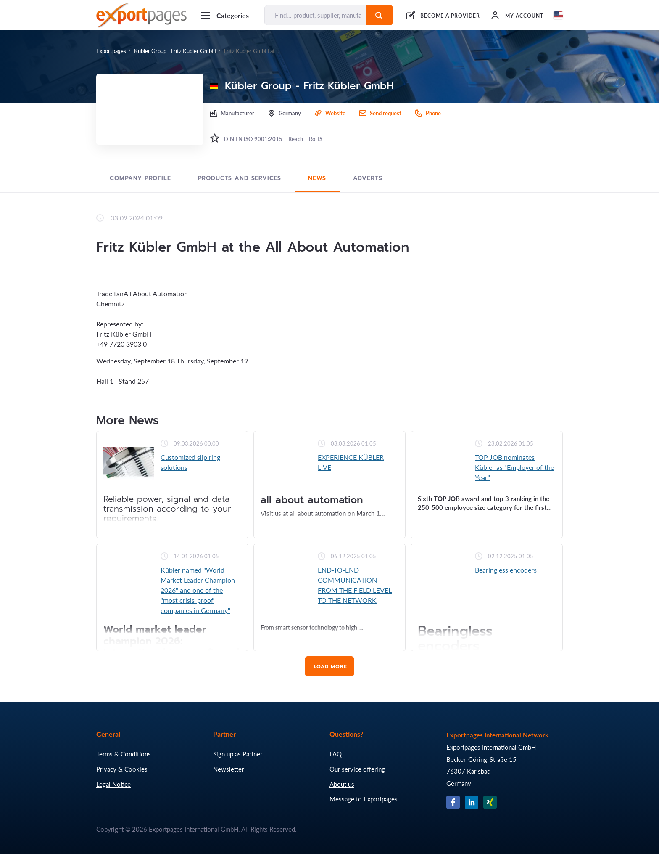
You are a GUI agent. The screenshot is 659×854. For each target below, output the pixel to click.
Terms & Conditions (123, 754)
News (317, 178)
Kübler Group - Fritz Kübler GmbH (175, 51)
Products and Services (240, 178)
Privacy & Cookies (122, 769)
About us (342, 784)
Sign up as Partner (237, 754)
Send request (385, 113)
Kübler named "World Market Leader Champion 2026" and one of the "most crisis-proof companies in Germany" (198, 590)
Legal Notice (113, 784)
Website (335, 113)
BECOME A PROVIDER (450, 16)
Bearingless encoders (506, 570)
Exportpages (111, 51)
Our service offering (357, 769)
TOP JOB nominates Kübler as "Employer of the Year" (514, 467)
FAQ (336, 754)
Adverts (367, 178)
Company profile (140, 178)
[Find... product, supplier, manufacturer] (315, 15)
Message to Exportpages (364, 799)
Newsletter (228, 769)
